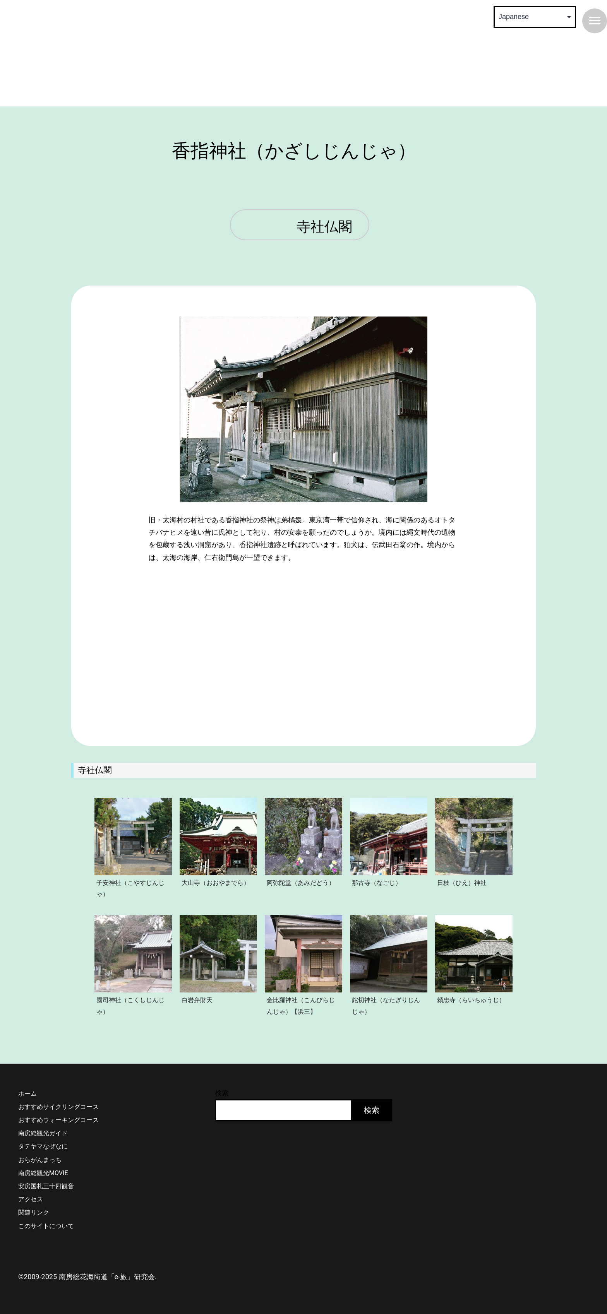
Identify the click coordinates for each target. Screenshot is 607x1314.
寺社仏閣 (324, 227)
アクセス (30, 1199)
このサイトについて (46, 1226)
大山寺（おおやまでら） (216, 882)
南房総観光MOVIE (43, 1173)
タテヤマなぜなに (43, 1146)
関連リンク (33, 1212)
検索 (222, 1093)
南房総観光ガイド (43, 1133)
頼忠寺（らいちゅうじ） (471, 999)
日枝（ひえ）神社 (462, 882)
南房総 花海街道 (156, 54)
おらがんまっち (40, 1159)
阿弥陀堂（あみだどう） (301, 882)
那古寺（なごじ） (376, 882)
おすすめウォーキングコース (58, 1120)
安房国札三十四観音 (46, 1186)
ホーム (27, 1093)
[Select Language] (535, 17)
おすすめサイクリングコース (58, 1106)
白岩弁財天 (197, 999)
